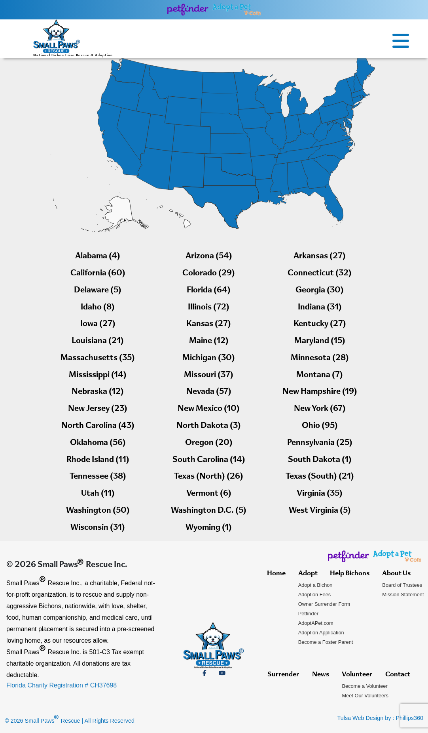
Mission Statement (403, 594)
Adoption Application (321, 633)
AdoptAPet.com (315, 623)
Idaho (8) (98, 307)
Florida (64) (209, 290)
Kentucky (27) (320, 324)
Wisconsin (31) (97, 528)
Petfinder (308, 614)
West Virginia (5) (320, 511)
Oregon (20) (209, 443)
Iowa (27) (98, 324)
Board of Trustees (402, 585)
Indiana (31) (320, 307)
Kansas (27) (208, 324)
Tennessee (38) (98, 477)
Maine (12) (209, 341)
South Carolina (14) (208, 460)
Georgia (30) (319, 290)
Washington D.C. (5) (208, 511)
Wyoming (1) (209, 528)
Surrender (283, 675)
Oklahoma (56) (98, 443)
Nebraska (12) (98, 392)
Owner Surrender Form (324, 604)
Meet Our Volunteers (365, 696)
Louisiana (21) (98, 341)
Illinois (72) (208, 307)
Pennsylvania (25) (319, 443)
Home (276, 574)
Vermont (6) (208, 494)
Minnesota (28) (320, 358)
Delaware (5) (97, 290)
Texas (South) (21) (320, 477)
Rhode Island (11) (97, 460)
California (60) (97, 273)
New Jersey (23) (97, 409)
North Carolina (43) (97, 426)
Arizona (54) (209, 256)
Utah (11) (98, 494)
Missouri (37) (208, 375)
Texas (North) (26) (208, 477)
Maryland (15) (319, 341)
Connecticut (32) (320, 273)
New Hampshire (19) (319, 392)
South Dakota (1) (320, 460)
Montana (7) (319, 375)
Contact (397, 675)
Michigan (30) (208, 358)
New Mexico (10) (209, 409)
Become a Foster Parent (325, 642)
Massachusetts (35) (98, 358)
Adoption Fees (314, 594)
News (320, 675)
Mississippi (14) (98, 375)
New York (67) (320, 409)
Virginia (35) (320, 494)
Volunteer (357, 675)
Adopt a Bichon (315, 585)
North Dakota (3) (208, 426)
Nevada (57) (208, 392)
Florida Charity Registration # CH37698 (61, 685)
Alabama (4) (97, 256)
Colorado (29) (208, 273)
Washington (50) (98, 511)
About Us (396, 574)
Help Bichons (349, 574)
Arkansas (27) (320, 256)
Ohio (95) (320, 426)
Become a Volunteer (364, 686)
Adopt (308, 574)
